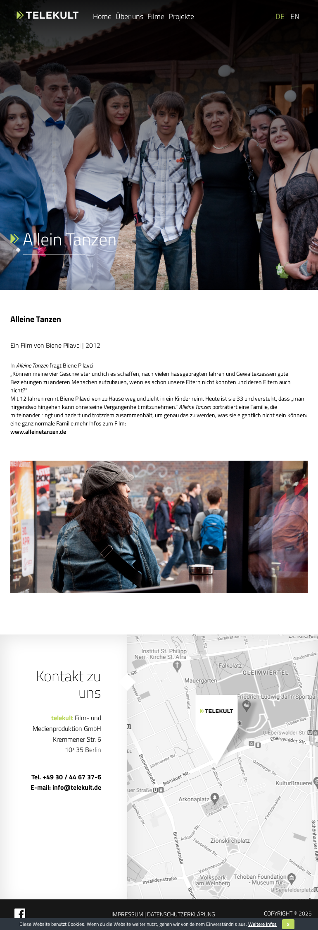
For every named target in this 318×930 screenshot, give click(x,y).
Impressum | (129, 914)
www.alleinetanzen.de (38, 431)
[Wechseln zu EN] (294, 16)
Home (102, 16)
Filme (155, 16)
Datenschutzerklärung (180, 914)
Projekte (181, 16)
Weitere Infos (262, 924)
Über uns (129, 16)
